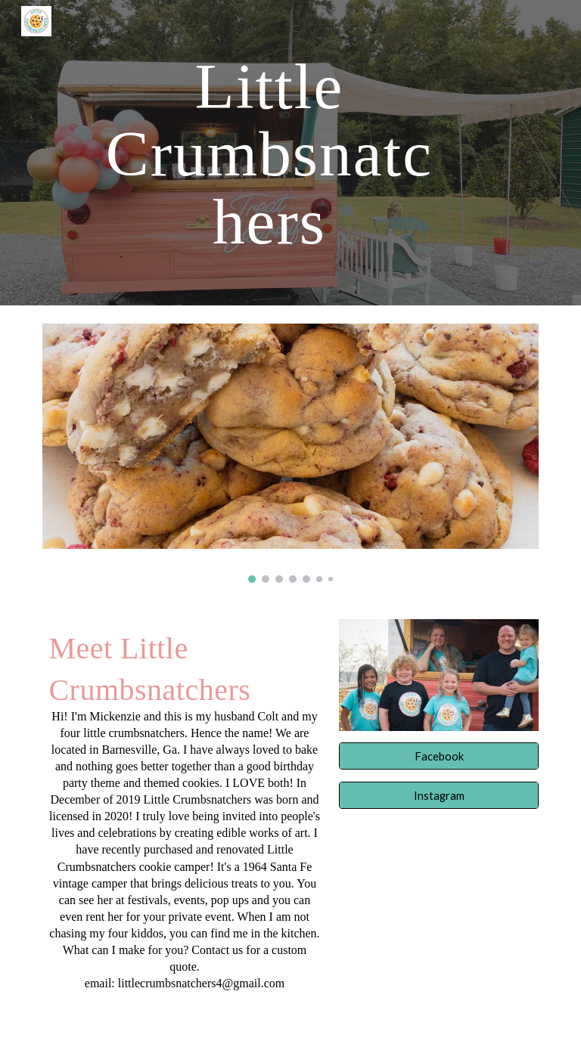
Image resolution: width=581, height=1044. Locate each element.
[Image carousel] (290, 453)
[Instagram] (438, 795)
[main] (269, 152)
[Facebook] (438, 756)
